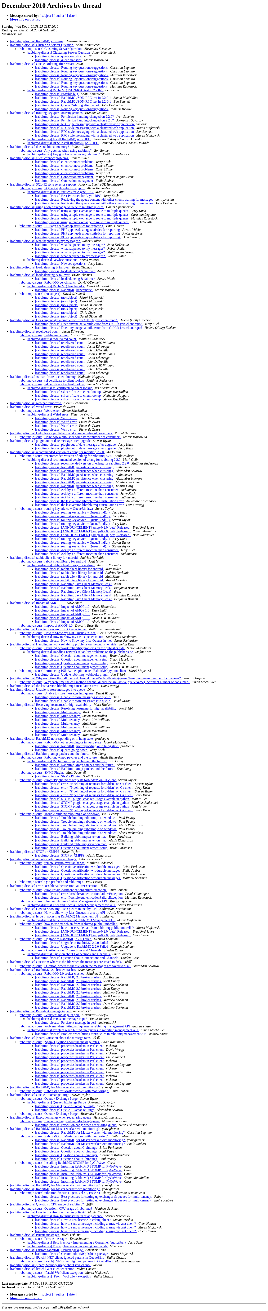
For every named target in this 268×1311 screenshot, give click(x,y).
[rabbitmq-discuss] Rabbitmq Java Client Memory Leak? (73, 584)
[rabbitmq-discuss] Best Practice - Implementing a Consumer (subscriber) (76, 1242)
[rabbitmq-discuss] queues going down (61, 750)
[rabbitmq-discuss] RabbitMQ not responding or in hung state (52, 738)
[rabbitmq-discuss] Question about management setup (71, 655)
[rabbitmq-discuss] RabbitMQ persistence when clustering (74, 467)
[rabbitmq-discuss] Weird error (31, 407)
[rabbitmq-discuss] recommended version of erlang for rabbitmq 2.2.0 (57, 452)
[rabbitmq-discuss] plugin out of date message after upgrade (50, 441)
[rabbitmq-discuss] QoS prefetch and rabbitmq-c (51, 882)
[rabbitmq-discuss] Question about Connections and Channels (60, 950)
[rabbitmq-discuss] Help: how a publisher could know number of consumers (61, 433)
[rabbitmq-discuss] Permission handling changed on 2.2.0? (75, 116)
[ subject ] (46, 15)
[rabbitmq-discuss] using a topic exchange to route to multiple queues (57, 207)
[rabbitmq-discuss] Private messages (35, 1235)
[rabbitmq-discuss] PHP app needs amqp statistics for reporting (61, 226)
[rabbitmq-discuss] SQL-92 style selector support (43, 184)
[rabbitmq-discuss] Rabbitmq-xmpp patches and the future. (50, 753)
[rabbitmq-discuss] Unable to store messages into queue (48, 689)
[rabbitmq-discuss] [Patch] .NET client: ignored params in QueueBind (57, 1257)
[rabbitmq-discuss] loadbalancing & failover (40, 267)
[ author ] (60, 15)
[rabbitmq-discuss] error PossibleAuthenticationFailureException (54, 886)
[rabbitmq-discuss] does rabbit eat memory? (40, 146)
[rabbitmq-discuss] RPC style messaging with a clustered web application (85, 124)
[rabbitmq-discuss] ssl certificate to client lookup (43, 376)
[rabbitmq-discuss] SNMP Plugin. (41, 772)
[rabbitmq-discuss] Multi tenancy (58, 712)
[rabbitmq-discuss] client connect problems (39, 158)
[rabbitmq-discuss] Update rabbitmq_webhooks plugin (72, 674)
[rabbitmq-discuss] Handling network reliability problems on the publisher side (63, 644)
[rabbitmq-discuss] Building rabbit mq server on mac (71, 836)
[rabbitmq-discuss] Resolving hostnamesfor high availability (51, 704)
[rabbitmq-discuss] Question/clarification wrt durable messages (78, 866)
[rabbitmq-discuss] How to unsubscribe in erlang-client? (48, 1212)
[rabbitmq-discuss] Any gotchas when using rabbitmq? (55, 150)
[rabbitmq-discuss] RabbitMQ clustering (37, 41)
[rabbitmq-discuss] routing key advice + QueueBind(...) (56, 508)
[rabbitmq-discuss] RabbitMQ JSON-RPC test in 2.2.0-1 (65, 90)
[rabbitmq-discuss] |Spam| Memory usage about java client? (50, 1265)
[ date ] (71, 15)
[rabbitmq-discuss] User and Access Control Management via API (63, 901)
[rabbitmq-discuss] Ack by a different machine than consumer (77, 490)
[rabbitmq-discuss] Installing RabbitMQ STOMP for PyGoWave (62, 1162)
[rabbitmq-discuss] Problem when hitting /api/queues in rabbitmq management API (74, 1026)
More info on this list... (26, 19)
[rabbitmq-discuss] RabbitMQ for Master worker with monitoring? (55, 1087)
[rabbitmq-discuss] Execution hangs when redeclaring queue (51, 1117)
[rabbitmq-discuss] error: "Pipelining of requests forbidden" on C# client (67, 780)
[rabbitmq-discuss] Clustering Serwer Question (42, 45)
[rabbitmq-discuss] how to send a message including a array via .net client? (86, 1223)
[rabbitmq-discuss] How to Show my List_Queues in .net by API (54, 909)
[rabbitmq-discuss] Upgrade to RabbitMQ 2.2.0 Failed (55, 939)
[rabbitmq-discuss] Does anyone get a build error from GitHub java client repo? (64, 320)
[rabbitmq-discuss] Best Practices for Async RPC (60, 192)
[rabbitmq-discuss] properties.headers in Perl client (69, 1046)
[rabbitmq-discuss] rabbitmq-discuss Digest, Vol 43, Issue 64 (59, 1193)
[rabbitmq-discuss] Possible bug (57, 94)
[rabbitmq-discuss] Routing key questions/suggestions (71, 67)
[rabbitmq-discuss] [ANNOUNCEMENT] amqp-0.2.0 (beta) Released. (83, 527)
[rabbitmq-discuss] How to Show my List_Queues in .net (48, 629)
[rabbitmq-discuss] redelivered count (35, 331)
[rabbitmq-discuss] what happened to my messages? (45, 241)
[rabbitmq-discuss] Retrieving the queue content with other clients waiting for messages (94, 199)
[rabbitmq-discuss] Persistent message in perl (41, 1011)
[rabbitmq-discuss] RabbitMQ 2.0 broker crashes (43, 970)
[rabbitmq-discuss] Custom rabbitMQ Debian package (47, 1250)
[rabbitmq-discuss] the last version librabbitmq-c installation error (79, 501)
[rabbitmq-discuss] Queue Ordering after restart (42, 64)
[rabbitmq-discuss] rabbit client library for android (44, 557)
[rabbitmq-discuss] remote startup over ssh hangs (43, 859)
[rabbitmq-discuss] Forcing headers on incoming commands (67, 1246)
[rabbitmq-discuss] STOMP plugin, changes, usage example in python (82, 799)
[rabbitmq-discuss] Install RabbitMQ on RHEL (59, 139)
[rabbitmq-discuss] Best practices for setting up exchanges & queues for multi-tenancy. (94, 1196)
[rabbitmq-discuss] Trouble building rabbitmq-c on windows (59, 814)
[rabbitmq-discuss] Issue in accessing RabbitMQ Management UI (54, 916)
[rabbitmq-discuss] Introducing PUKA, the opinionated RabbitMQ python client (72, 670)
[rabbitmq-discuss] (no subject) (39, 293)
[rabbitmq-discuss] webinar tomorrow (36, 403)
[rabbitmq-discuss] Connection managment (64, 177)
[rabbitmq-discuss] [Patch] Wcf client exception (42, 1269)
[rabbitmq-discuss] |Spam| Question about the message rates (50, 1038)
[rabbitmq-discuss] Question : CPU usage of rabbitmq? (47, 1204)
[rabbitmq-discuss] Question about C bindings (66, 1147)
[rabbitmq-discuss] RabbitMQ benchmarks (47, 282)
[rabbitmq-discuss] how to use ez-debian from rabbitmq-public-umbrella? (68, 924)
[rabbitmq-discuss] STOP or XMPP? (35, 851)
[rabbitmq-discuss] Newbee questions (52, 260)
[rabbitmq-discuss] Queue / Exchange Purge (40, 1095)
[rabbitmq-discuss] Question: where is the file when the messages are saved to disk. (66, 962)
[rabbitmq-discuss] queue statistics (58, 56)
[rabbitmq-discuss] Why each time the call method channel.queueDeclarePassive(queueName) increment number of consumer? (96, 678)
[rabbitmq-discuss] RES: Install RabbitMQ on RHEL (63, 143)
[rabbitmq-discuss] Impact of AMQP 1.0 (37, 603)
